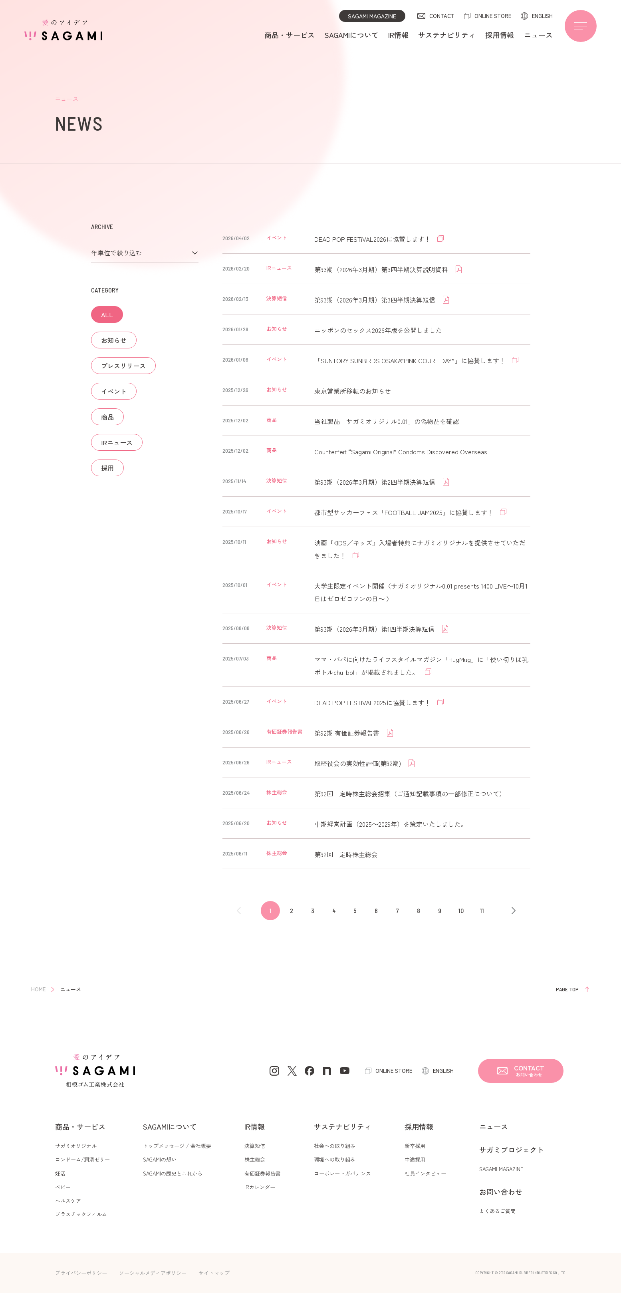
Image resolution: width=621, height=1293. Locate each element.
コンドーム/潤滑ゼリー (82, 1159)
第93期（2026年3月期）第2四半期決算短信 (375, 482)
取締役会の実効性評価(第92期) (358, 763)
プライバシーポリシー (81, 1273)
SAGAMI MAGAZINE (372, 16)
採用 (107, 468)
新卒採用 (415, 1146)
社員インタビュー (425, 1173)
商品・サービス (289, 35)
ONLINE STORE (492, 16)
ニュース (538, 35)
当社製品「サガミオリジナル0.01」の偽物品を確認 (386, 421)
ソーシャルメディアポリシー (152, 1273)
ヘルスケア (68, 1200)
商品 (107, 417)
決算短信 (254, 1146)
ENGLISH (542, 16)
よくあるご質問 (497, 1211)
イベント (114, 391)
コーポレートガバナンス (342, 1173)
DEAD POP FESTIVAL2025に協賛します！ (373, 702)
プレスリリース (123, 365)
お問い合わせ (500, 1191)
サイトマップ (214, 1273)
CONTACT (441, 16)
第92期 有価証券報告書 (347, 733)
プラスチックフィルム (81, 1214)
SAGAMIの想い (160, 1159)
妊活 (60, 1173)
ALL (107, 314)
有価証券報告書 (262, 1173)
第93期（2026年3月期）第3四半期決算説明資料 (382, 269)
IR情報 (398, 35)
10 (461, 910)
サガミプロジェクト (511, 1149)
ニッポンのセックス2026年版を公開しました (378, 330)
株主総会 (254, 1159)
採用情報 (499, 35)
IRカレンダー (259, 1187)
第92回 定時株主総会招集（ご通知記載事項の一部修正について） (410, 793)
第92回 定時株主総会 (346, 854)
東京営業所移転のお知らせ (352, 391)
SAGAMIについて (352, 35)
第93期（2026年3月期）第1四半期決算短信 (375, 629)
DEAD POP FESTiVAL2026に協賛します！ (373, 239)
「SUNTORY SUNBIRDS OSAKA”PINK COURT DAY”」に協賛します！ (410, 360)
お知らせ (114, 340)
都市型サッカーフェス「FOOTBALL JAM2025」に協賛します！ (404, 512)
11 (482, 910)
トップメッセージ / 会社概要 (177, 1146)
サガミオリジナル (76, 1146)
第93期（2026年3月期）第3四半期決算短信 (375, 299)
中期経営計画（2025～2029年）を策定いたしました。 (390, 824)
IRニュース (117, 442)
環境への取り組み (334, 1159)
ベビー (63, 1187)
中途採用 (415, 1159)
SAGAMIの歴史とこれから (172, 1173)
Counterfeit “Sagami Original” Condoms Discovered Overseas (400, 451)
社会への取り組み (334, 1146)
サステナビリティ (447, 35)
